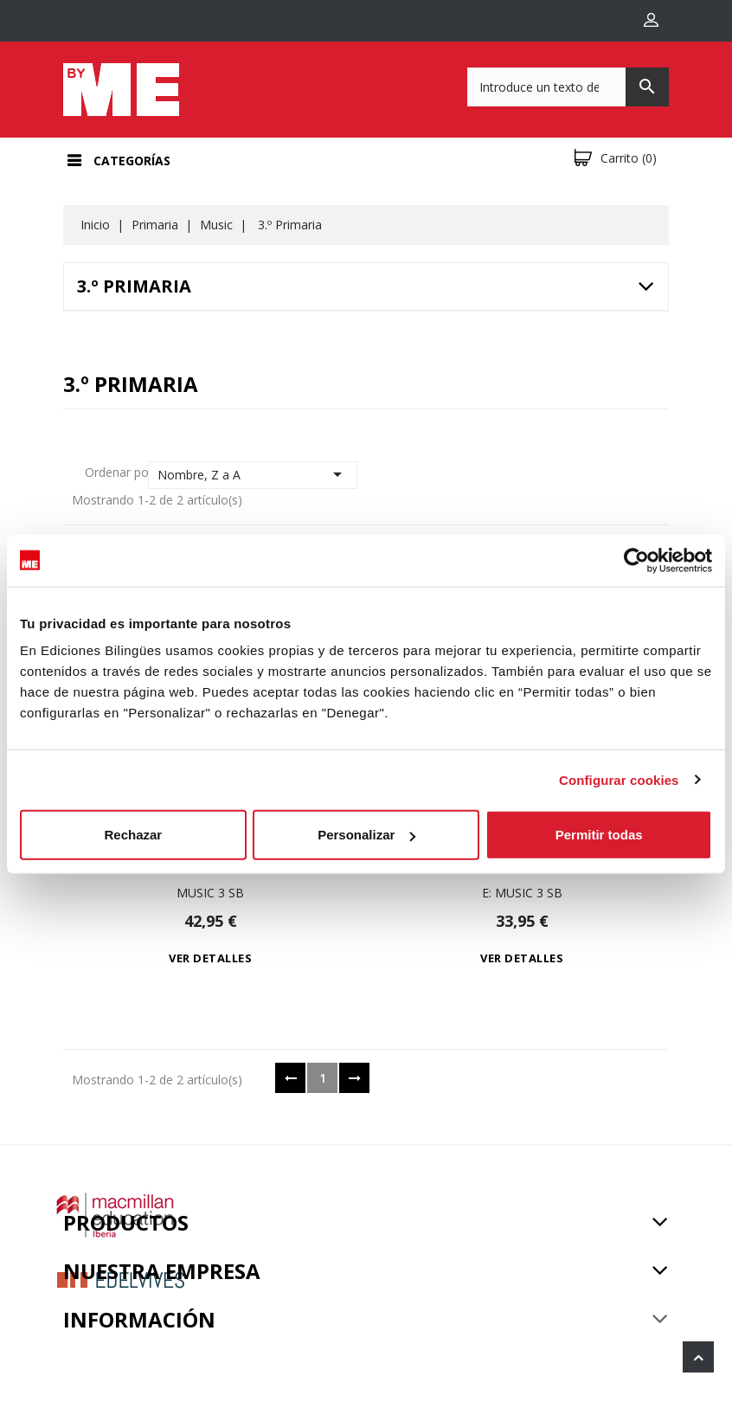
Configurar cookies (619, 779)
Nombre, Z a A (253, 474)
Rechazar (133, 834)
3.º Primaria (134, 286)
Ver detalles (210, 958)
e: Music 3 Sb (522, 892)
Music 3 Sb (210, 892)
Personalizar (366, 834)
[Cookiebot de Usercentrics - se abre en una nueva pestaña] (636, 560)
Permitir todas (599, 834)
